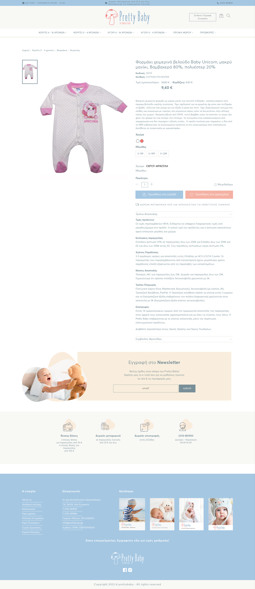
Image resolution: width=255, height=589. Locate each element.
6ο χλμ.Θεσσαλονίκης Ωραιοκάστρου (81, 500)
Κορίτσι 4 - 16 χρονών (52, 33)
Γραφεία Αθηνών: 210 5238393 (78, 518)
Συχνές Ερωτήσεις (31, 527)
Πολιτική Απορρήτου (33, 518)
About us (27, 500)
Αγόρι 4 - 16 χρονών (120, 33)
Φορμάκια (62, 50)
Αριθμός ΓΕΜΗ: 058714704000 (78, 527)
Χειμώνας (75, 50)
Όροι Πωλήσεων (30, 523)
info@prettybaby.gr (72, 523)
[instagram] (130, 570)
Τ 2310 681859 (69, 509)
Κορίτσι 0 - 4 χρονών (86, 33)
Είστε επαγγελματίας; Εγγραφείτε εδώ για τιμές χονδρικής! (127, 540)
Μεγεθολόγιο (223, 184)
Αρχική (25, 50)
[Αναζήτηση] (228, 16)
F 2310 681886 (69, 514)
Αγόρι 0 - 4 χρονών (152, 33)
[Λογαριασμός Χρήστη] (202, 17)
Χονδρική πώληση (31, 504)
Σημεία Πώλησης (31, 532)
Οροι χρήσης (28, 514)
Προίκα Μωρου (182, 33)
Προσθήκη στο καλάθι (159, 194)
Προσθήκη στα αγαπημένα (209, 194)
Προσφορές (207, 33)
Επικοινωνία (28, 509)
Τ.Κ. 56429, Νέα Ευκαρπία (75, 504)
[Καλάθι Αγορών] (221, 16)
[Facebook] (125, 570)
